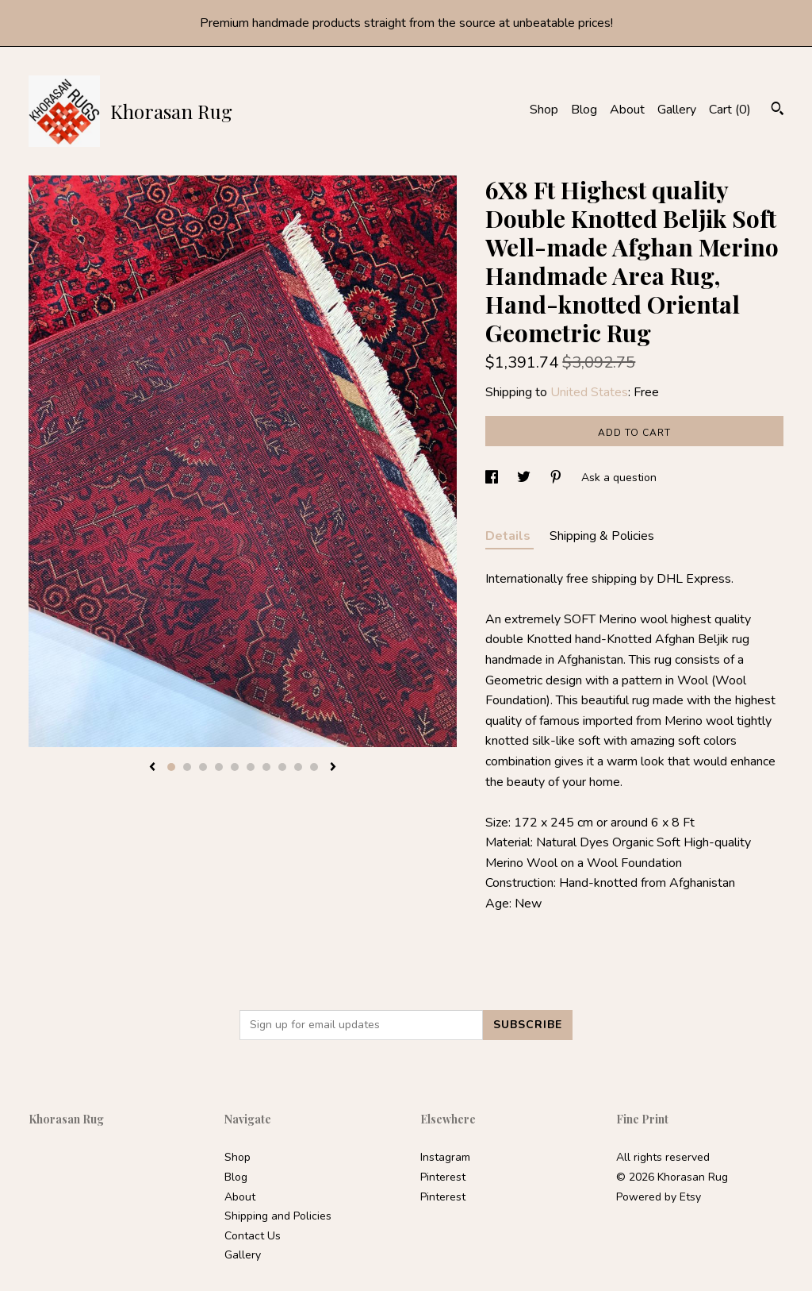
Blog (584, 109)
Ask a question (619, 477)
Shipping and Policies (277, 1216)
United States (589, 392)
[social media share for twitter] (525, 477)
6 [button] (251, 767)
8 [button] (282, 767)
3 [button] (203, 767)
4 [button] (219, 767)
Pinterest (442, 1177)
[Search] (777, 111)
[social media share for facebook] (493, 477)
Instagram (445, 1157)
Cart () (730, 109)
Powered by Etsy (658, 1196)
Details (509, 536)
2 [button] (187, 767)
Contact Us (252, 1235)
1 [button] (171, 767)
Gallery (676, 109)
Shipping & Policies (602, 536)
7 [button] (266, 767)
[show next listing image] (333, 767)
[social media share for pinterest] (557, 477)
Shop (544, 109)
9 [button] (298, 767)
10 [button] (314, 767)
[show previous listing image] (152, 767)
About (627, 109)
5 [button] (235, 767)
